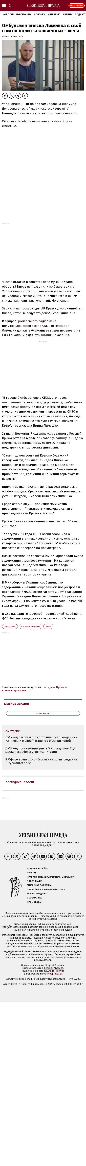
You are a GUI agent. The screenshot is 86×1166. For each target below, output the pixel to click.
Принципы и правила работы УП (46, 889)
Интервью (54, 14)
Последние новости (20, 782)
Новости (8, 14)
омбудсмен (10, 626)
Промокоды (34, 902)
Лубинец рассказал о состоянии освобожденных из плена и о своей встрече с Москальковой (41, 739)
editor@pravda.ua (52, 973)
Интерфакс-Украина (38, 929)
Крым (48, 626)
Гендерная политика (39, 885)
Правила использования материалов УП (51, 877)
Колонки (39, 14)
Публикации (23, 14)
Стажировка (34, 897)
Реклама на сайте (37, 868)
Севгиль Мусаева (53, 968)
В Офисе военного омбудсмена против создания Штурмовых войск (41, 761)
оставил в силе (24, 438)
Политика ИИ (34, 881)
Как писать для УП (37, 893)
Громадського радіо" (32, 321)
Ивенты (67, 14)
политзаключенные (30, 626)
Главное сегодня (16, 703)
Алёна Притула (55, 970)
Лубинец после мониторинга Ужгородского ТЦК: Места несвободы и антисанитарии (40, 750)
